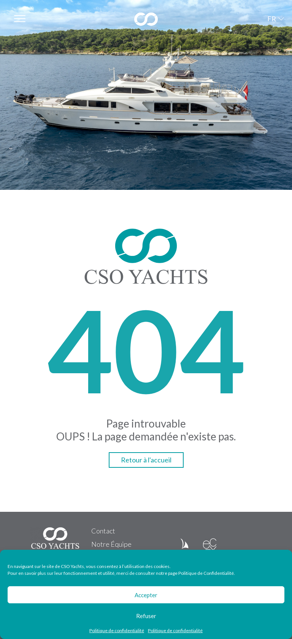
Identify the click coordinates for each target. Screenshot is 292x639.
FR (271, 18)
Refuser (146, 615)
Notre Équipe (111, 544)
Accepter (146, 595)
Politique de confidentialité (116, 630)
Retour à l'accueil (146, 460)
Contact (103, 531)
